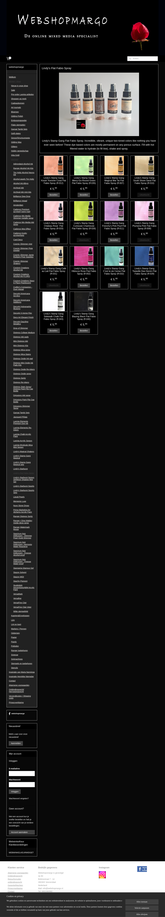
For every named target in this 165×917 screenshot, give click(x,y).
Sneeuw (14, 655)
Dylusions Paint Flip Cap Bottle (23, 401)
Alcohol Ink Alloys (20, 183)
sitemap (74, 912)
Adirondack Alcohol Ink (23, 164)
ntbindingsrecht (15, 876)
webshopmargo (17, 713)
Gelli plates (16, 133)
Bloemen (15, 112)
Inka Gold (15, 155)
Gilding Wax (16, 142)
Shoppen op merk (18, 99)
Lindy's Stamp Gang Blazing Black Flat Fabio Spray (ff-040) (84, 316)
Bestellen (54, 195)
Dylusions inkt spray (22, 395)
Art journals (16, 107)
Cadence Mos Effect (22, 229)
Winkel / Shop (15, 81)
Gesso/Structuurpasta (20, 138)
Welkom (12, 77)
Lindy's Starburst (20, 469)
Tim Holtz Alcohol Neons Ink (23, 173)
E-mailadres (14, 769)
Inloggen (15, 791)
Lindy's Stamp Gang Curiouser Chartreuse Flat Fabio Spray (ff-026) (84, 226)
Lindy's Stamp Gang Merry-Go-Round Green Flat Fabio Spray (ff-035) (84, 180)
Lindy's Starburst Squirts (23, 486)
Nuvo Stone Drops (21, 505)
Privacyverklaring (16, 702)
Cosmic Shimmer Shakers (20, 262)
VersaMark (18, 594)
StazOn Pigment (20, 581)
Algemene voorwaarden (19, 685)
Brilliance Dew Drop (21, 196)
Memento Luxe (19, 501)
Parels (14, 642)
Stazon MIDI (18, 577)
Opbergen (15, 633)
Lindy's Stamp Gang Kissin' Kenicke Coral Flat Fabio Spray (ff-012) (53, 180)
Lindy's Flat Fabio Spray (23, 473)
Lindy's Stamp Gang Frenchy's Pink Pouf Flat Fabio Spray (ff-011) (114, 226)
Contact (12, 681)
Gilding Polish (17, 116)
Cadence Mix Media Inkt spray (23, 223)
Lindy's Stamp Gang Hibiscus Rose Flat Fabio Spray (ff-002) (84, 271)
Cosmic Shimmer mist (22, 244)
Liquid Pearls (18, 497)
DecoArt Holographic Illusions (22, 307)
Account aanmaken (19, 832)
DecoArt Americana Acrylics (21, 294)
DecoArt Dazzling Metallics (20, 323)
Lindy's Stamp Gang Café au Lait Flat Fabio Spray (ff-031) (53, 271)
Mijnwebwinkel (110, 912)
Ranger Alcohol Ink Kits (23, 168)
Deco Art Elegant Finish (23, 317)
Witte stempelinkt (20, 611)
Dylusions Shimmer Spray (21, 407)
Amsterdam (18, 205)
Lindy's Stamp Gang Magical (22, 457)
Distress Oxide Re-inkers (24, 369)
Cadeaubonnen (17, 103)
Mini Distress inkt (20, 341)
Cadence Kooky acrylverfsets (20, 234)
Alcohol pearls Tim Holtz (23, 179)
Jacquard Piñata (20, 417)
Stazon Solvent (19, 572)
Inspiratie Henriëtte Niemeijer (21, 676)
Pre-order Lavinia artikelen (22, 94)
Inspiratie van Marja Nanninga (22, 672)
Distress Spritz (19, 378)
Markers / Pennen (18, 629)
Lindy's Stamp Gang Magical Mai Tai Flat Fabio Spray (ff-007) (114, 180)
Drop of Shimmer (20, 328)
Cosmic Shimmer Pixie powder (23, 249)
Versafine (17, 598)
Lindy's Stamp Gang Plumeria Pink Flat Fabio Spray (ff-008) (144, 226)
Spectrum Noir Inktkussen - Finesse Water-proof (22, 561)
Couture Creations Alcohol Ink (21, 269)
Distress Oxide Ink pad (23, 358)
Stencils (14, 668)
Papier (14, 637)
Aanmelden (16, 743)
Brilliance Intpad (20, 201)
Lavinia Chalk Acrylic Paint (22, 435)
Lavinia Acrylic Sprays (22, 441)
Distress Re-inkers (21, 382)
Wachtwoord (14, 780)
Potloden (15, 646)
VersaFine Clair (20, 603)
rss (79, 912)
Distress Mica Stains (22, 354)
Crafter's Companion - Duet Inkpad (22, 288)
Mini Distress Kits (20, 345)
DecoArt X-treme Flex (22, 313)
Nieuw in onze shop (19, 86)
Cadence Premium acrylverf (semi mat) (21, 210)
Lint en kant (16, 624)
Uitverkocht (144, 195)
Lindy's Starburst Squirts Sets (23, 491)
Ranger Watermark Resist (21, 528)
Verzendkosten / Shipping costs (20, 697)
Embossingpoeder (19, 120)
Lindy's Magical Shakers (23, 451)
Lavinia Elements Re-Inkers (22, 429)
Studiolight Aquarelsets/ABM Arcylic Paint (23, 587)
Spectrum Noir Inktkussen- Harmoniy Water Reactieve (22, 544)
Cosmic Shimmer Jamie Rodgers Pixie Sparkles (23, 256)
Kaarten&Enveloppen (20, 616)
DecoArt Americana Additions (21, 301)
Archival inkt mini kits (22, 192)
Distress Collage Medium (24, 332)
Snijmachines (17, 659)
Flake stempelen (18, 125)
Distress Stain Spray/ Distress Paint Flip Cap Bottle (23, 389)
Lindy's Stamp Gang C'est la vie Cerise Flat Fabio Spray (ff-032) (114, 271)
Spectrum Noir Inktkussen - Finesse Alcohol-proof (22, 553)
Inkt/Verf (14, 159)
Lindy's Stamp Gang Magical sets (22, 463)
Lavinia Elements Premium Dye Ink (20, 422)
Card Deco (18, 240)
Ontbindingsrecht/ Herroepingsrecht (16, 690)
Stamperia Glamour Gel (23, 568)
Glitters (14, 146)
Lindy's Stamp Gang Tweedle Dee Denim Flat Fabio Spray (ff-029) (144, 271)
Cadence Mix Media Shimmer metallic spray (23, 217)
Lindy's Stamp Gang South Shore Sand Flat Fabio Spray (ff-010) (144, 180)
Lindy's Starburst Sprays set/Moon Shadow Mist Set (23, 479)
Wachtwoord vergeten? (19, 798)
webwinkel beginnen (88, 912)
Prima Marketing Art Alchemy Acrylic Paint (22, 511)
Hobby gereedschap (19, 151)
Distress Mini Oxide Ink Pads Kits (23, 364)
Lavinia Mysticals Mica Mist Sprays (22, 446)
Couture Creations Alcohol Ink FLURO (21, 275)
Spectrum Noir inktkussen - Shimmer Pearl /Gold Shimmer (22, 536)
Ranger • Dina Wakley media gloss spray (22, 522)
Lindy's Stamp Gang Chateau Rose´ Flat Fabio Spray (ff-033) (54, 226)
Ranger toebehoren (19, 650)
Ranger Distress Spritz (23, 516)
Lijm (13, 620)
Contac (11, 891)
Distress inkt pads (20, 337)
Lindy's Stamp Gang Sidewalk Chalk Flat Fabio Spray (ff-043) (54, 316)
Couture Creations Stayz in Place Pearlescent (23, 282)
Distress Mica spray (21, 350)
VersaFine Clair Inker (22, 607)
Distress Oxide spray (22, 374)
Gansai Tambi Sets (19, 129)
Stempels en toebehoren (21, 663)
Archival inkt (18, 188)
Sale (13, 90)
